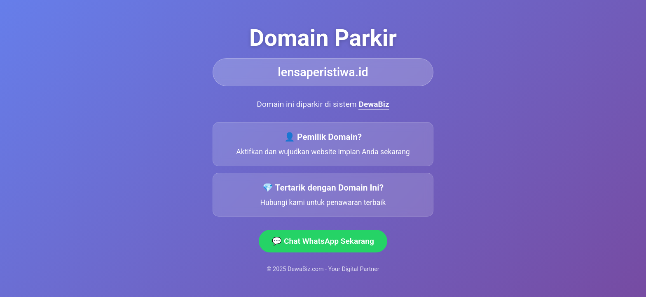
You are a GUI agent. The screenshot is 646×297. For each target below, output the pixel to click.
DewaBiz (373, 104)
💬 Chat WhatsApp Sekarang (323, 241)
